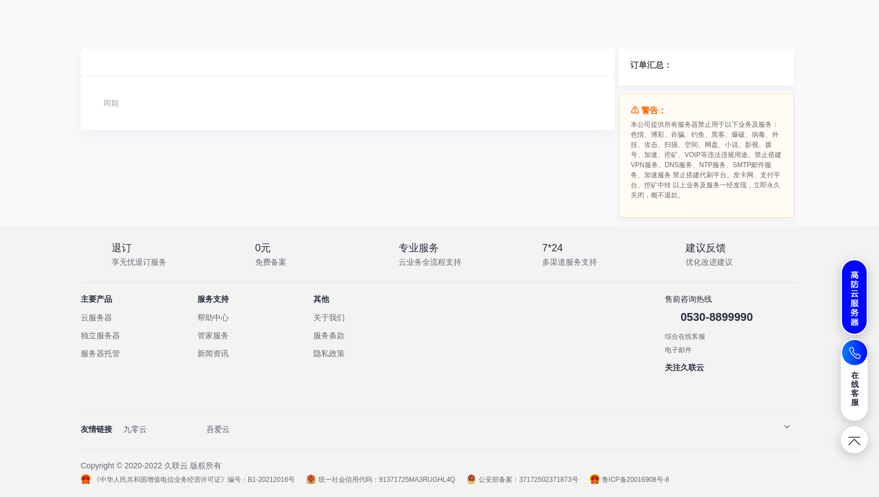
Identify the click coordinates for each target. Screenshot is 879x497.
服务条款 (329, 335)
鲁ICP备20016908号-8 (629, 480)
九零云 (135, 429)
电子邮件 (678, 350)
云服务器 (96, 317)
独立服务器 (100, 335)
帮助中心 (213, 317)
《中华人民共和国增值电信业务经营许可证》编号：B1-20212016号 (188, 480)
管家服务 (213, 335)
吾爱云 (218, 429)
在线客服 (855, 389)
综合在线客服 (685, 336)
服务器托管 (100, 353)
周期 (111, 103)
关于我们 (329, 317)
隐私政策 (329, 353)
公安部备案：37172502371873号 (522, 480)
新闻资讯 (213, 353)
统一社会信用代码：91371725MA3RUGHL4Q (380, 480)
